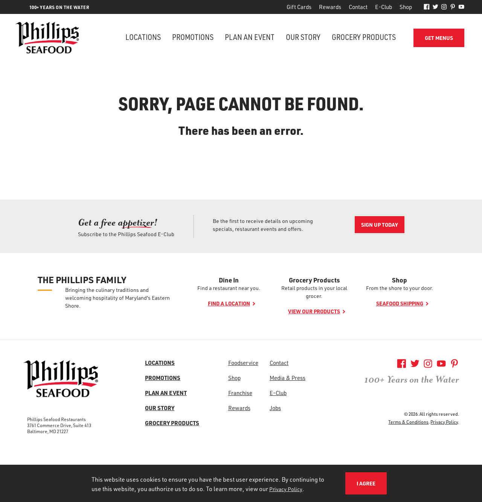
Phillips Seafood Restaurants (56, 419)
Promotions (193, 37)
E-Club (383, 7)
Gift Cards (299, 7)
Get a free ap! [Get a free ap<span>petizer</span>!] (117, 222)
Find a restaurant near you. (228, 287)
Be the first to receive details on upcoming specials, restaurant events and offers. (263, 224)
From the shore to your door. (399, 287)
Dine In (229, 280)
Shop (406, 7)
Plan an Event (250, 37)
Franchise (240, 393)
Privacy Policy (444, 422)
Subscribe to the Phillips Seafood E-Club (126, 234)
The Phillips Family (82, 280)
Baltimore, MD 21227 (47, 431)
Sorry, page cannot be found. (241, 103)
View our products (314, 311)
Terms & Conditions (408, 422)
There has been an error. (241, 130)
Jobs (275, 408)
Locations (143, 37)
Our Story (303, 37)
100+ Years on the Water (411, 380)
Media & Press (287, 377)
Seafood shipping (399, 303)
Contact (358, 7)
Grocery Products (364, 37)
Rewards (330, 7)
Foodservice (243, 362)
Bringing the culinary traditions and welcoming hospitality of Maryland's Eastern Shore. (117, 297)
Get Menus (439, 37)
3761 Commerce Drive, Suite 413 (59, 425)
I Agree (366, 483)
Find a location (229, 303)
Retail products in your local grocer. (314, 291)
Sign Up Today (379, 224)
